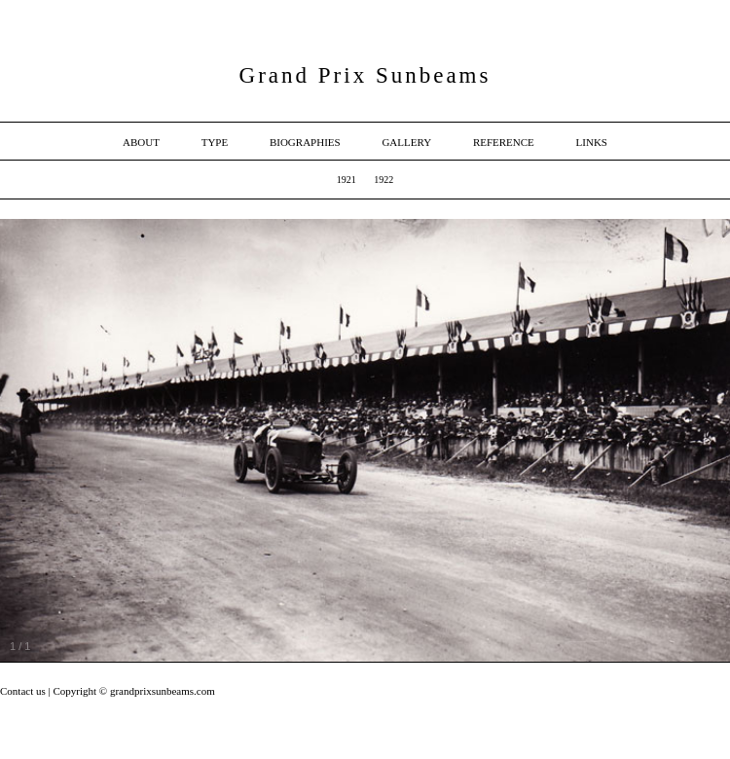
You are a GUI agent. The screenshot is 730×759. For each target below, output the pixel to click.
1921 (346, 179)
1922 (383, 179)
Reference (503, 142)
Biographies (305, 142)
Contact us (24, 691)
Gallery (406, 142)
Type (215, 142)
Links (591, 142)
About (141, 142)
